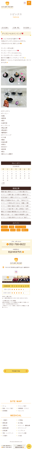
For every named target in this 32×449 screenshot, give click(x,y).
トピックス (21, 411)
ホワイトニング (22, 428)
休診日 (13, 230)
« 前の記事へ (5, 28)
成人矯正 (20, 423)
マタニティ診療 (22, 433)
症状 (18, 230)
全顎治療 (4, 430)
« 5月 (3, 183)
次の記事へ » (27, 28)
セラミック (5, 230)
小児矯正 (20, 420)
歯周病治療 (5, 428)
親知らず (25, 230)
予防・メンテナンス (7, 433)
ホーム (4, 406)
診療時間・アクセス (23, 408)
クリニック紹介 (22, 406)
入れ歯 (20, 435)
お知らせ (4, 227)
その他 (11, 227)
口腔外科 (4, 425)
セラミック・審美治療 (24, 425)
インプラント (21, 430)
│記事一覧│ (16, 28)
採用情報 (4, 411)
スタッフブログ (20, 227)
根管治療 (4, 423)
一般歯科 (4, 420)
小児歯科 (4, 435)
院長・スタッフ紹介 (7, 408)
